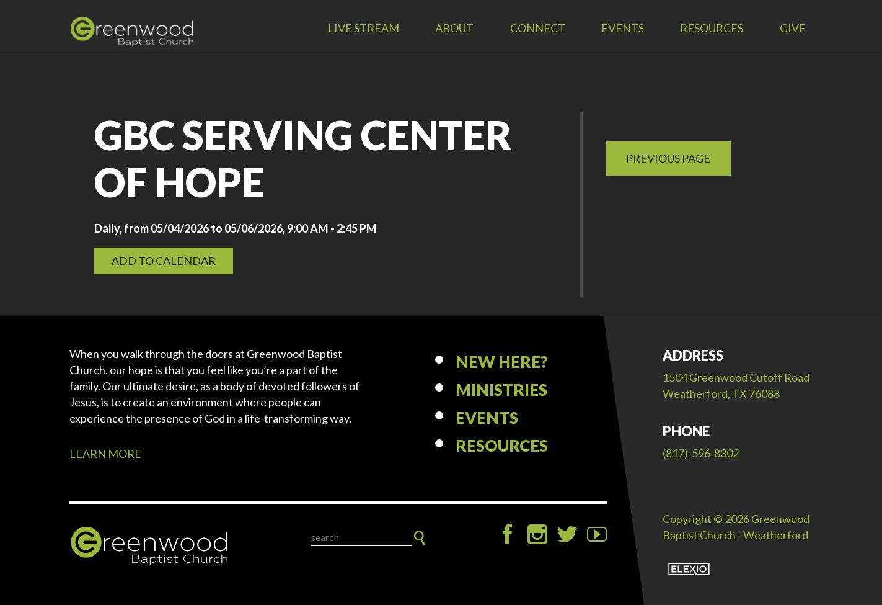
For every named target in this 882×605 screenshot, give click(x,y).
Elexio (689, 569)
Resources (711, 28)
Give (793, 28)
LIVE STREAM (363, 28)
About (454, 28)
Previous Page (668, 158)
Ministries (501, 390)
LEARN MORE (105, 453)
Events (622, 28)
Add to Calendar (164, 260)
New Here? (502, 362)
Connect (537, 28)
